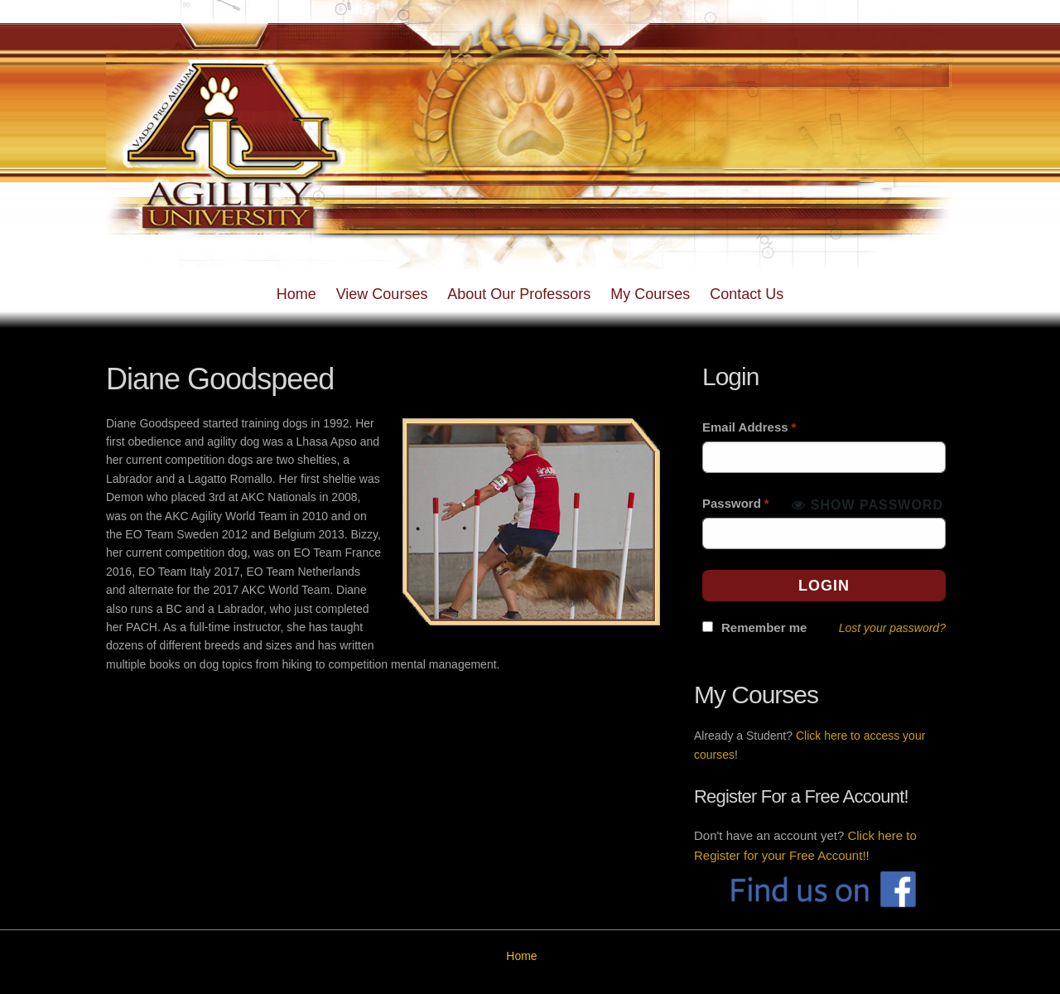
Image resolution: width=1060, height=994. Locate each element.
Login (824, 585)
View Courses (382, 294)
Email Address (749, 427)
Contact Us (746, 294)
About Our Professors (518, 294)
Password (735, 503)
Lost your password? (892, 628)
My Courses (650, 294)
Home (296, 294)
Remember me (764, 627)
